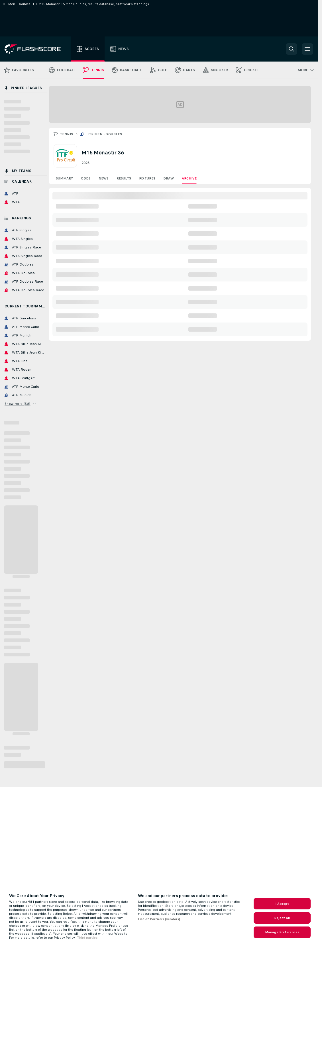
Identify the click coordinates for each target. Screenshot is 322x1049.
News (104, 178)
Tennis (66, 134)
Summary (64, 178)
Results (124, 178)
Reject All (282, 918)
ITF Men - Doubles (104, 134)
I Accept (282, 904)
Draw (168, 178)
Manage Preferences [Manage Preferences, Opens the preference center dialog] (282, 932)
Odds (86, 178)
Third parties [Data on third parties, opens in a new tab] (87, 938)
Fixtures (147, 178)
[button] (291, 49)
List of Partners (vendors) (159, 919)
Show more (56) (20, 404)
